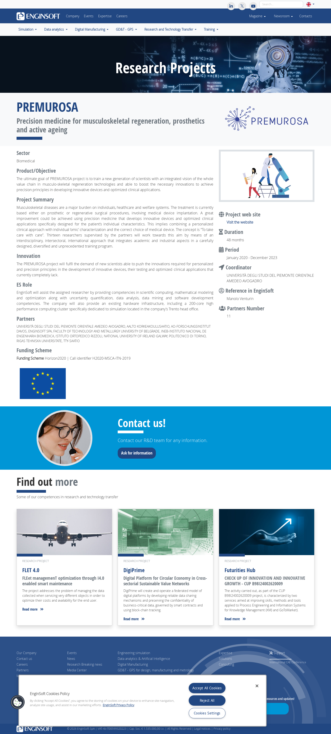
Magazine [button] (257, 16)
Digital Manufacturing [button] (90, 29)
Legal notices (202, 729)
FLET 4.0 (30, 570)
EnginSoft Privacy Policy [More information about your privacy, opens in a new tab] (118, 705)
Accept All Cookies (207, 688)
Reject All (207, 700)
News (71, 658)
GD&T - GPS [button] (125, 29)
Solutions (225, 658)
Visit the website (240, 222)
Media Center (77, 670)
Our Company (26, 653)
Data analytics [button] (54, 29)
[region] (142, 701)
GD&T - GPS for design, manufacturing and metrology (156, 670)
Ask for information (138, 453)
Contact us (24, 658)
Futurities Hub (240, 570)
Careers (122, 16)
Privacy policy (222, 729)
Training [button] (210, 29)
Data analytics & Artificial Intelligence (144, 658)
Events (89, 16)
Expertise (105, 16)
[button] (310, 4)
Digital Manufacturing (133, 664)
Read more (32, 609)
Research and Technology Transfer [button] (169, 29)
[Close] (257, 686)
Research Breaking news (84, 664)
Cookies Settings (207, 713)
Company (72, 16)
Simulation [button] (26, 29)
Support (277, 653)
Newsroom (283, 16)
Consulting (226, 664)
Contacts (305, 16)
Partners (23, 670)
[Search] (281, 4)
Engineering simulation (134, 653)
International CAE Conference (287, 662)
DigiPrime (134, 570)
